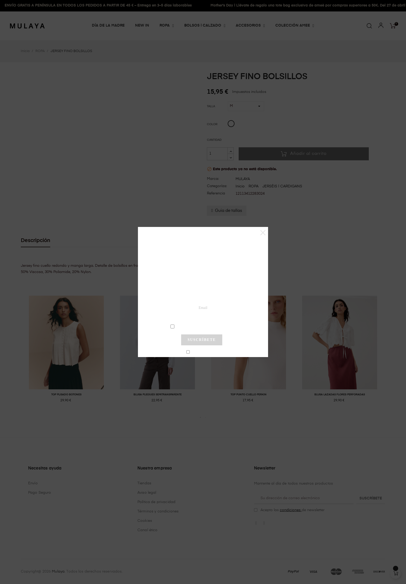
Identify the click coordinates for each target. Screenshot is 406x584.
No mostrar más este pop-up (204, 352)
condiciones (202, 326)
